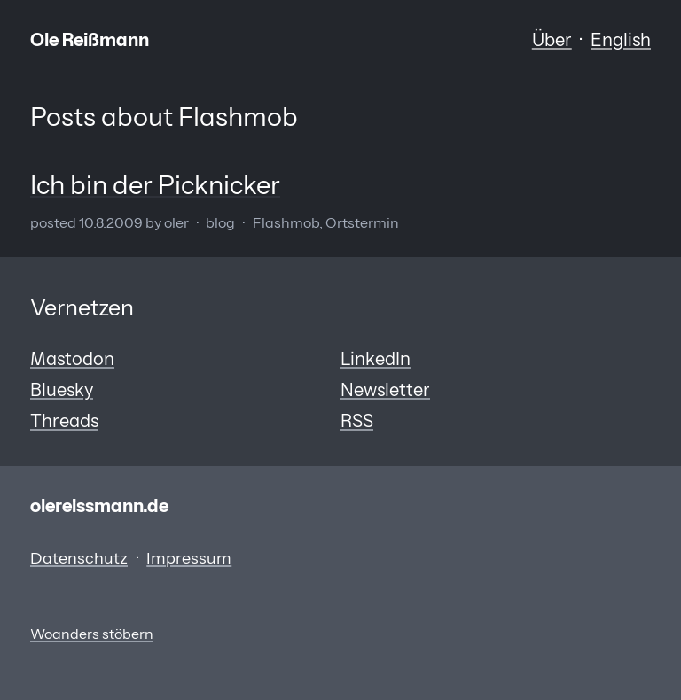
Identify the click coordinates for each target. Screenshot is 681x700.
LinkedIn (375, 358)
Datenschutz (79, 558)
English (621, 39)
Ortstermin (362, 222)
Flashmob (286, 222)
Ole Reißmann (89, 39)
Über (552, 39)
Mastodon (72, 358)
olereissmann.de (99, 505)
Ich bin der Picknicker (155, 184)
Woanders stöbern (91, 634)
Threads (64, 420)
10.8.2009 (111, 222)
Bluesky (61, 389)
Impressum (188, 558)
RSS (356, 420)
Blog (220, 222)
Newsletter (385, 389)
